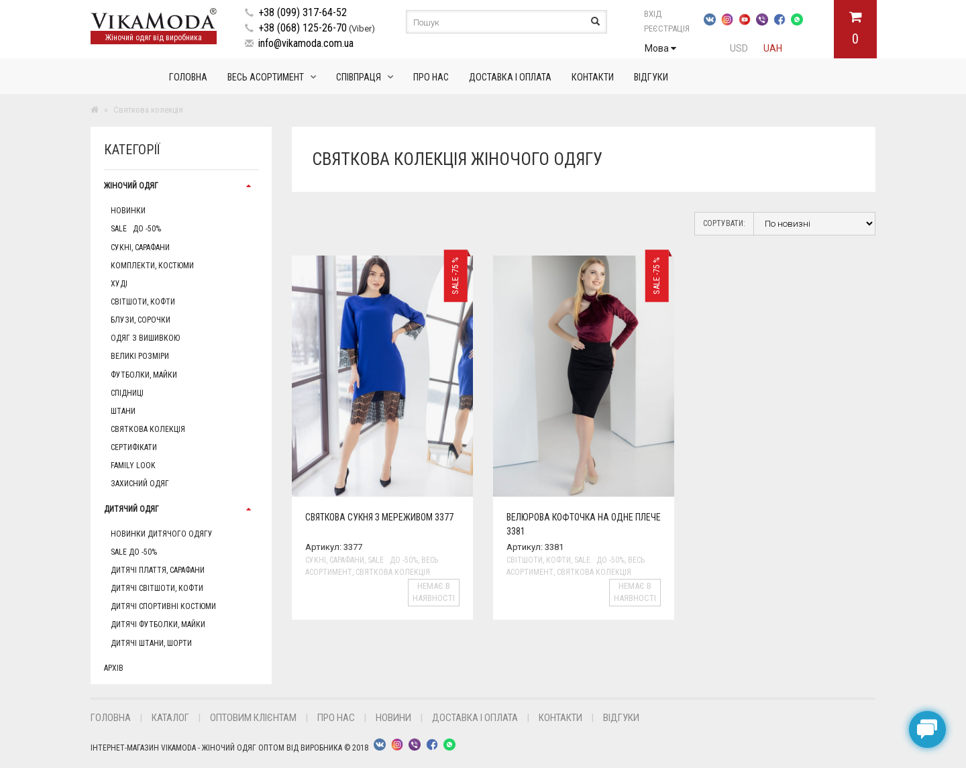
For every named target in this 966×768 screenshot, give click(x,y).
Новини (393, 718)
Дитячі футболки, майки (158, 624)
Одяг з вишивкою (145, 338)
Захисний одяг (140, 483)
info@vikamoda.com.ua (306, 43)
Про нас (431, 77)
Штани (123, 411)
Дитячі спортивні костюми (163, 606)
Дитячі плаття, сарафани (158, 570)
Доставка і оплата (510, 77)
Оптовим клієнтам (253, 718)
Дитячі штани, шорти (151, 643)
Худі (119, 283)
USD (739, 48)
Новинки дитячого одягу (162, 534)
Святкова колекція (148, 429)
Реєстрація (667, 28)
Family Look (133, 465)
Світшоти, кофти (143, 302)
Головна (188, 77)
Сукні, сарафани (140, 247)
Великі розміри (140, 356)
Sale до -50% (136, 228)
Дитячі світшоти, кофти (157, 588)
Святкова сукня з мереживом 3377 (379, 517)
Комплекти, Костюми (152, 265)
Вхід (668, 14)
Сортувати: (724, 223)
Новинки (128, 210)
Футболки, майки (144, 375)
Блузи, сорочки (140, 320)
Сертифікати (134, 447)
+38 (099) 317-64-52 (302, 12)
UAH (772, 48)
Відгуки (651, 77)
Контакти (593, 77)
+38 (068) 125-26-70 (302, 27)
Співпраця (358, 77)
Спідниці (127, 393)
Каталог (170, 718)
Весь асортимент (265, 77)
